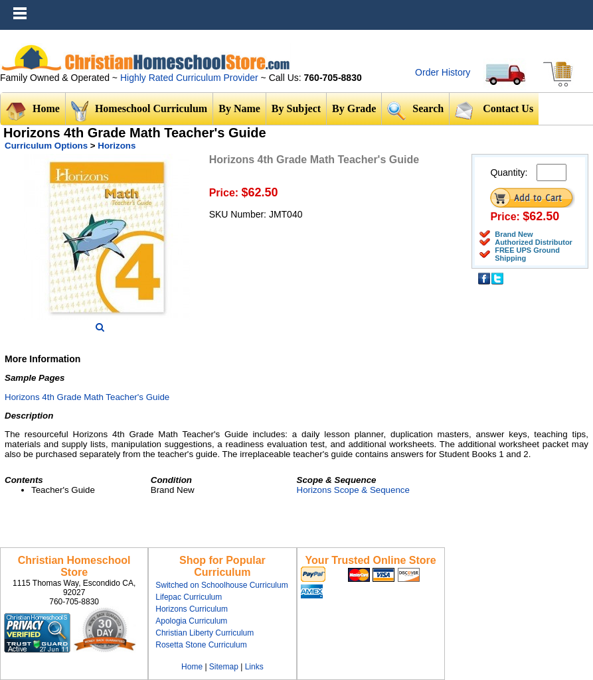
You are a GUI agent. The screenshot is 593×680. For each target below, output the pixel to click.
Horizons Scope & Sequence (353, 490)
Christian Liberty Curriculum (204, 633)
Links (254, 666)
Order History (442, 72)
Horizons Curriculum (191, 609)
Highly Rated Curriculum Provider (190, 77)
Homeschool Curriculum (139, 111)
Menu (579, 6)
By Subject (296, 108)
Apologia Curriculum (191, 621)
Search (415, 110)
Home (33, 111)
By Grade (354, 108)
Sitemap (223, 666)
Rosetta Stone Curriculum (200, 644)
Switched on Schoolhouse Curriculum (221, 585)
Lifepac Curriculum (188, 597)
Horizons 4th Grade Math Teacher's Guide (87, 397)
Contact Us (494, 110)
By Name (239, 108)
